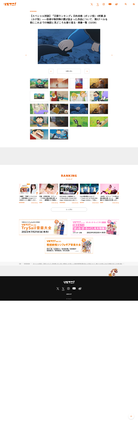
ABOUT (69, 294)
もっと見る (69, 209)
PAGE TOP (131, 416)
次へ (112, 55)
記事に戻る (69, 71)
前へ (26, 55)
